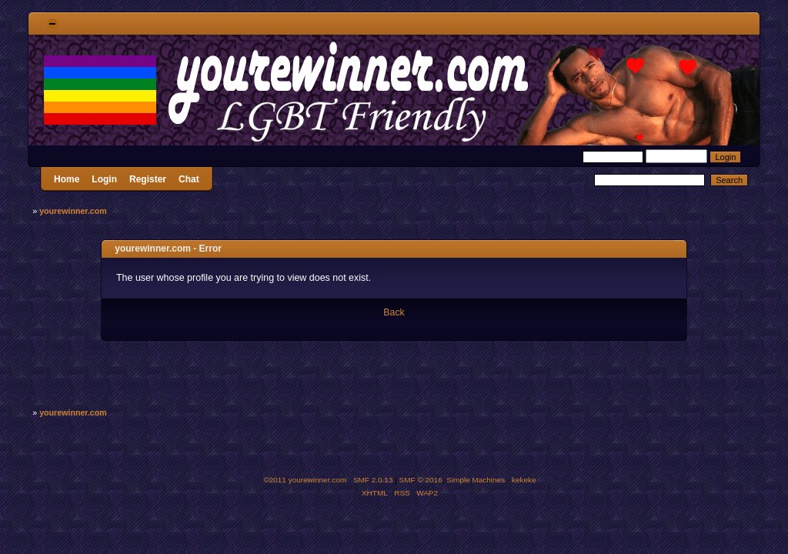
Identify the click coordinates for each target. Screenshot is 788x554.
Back (394, 312)
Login (104, 179)
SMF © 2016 (420, 480)
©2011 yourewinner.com (304, 480)
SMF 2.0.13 (373, 480)
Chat (189, 179)
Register (147, 179)
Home (66, 179)
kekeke (524, 480)
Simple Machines (475, 480)
